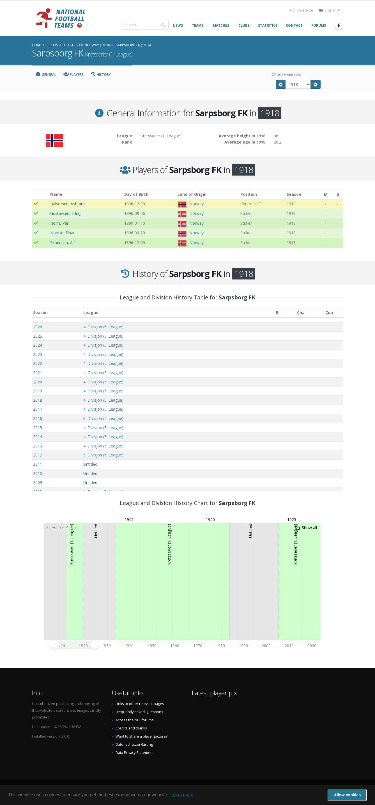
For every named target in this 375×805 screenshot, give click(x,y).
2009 (37, 482)
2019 (37, 391)
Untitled (90, 464)
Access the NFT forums (135, 720)
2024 (37, 345)
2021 (37, 372)
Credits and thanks (131, 728)
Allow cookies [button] (347, 795)
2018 (37, 400)
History (101, 74)
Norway (196, 203)
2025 (37, 336)
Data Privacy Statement (135, 752)
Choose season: (286, 74)
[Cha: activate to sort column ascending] (301, 312)
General (46, 74)
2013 (37, 446)
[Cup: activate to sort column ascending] (329, 312)
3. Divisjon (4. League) (103, 418)
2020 (37, 382)
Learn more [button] (181, 794)
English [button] (329, 10)
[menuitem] (74, 644)
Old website (301, 10)
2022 (37, 363)
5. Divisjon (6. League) (103, 455)
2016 (37, 418)
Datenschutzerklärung (134, 744)
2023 (37, 354)
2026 (37, 326)
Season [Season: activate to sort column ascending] (40, 312)
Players (73, 74)
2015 (37, 427)
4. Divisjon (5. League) (103, 326)
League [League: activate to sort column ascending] (90, 312)
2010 (37, 473)
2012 (37, 455)
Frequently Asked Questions (139, 712)
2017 (37, 409)
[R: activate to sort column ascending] (277, 312)
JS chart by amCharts (60, 527)
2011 (37, 464)
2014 (37, 436)
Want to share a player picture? (141, 736)
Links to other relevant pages (140, 703)
